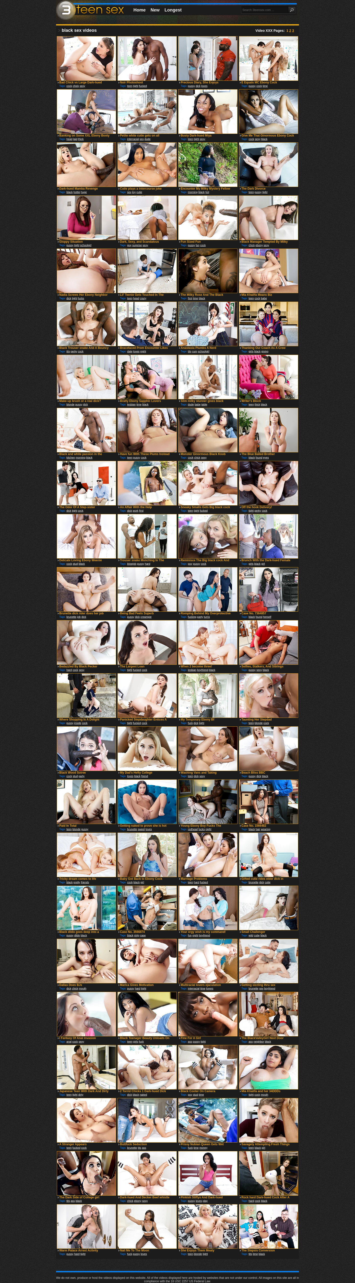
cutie (139, 192)
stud (75, 563)
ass (190, 1041)
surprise (137, 245)
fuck (190, 723)
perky (74, 351)
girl (263, 563)
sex (142, 138)
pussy (191, 85)
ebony (259, 245)
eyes (266, 457)
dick (198, 85)
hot (207, 192)
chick (76, 85)
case (143, 935)
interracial (133, 138)
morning (193, 192)
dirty (80, 1094)
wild (250, 935)
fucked (143, 85)
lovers (209, 988)
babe (264, 298)
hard (147, 563)
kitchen (70, 457)
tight (135, 85)
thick (81, 138)
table (204, 404)
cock (69, 85)
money (203, 1147)
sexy (82, 85)
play (205, 1200)
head (69, 138)
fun (197, 245)
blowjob (131, 563)
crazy (143, 298)
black (264, 138)
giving (264, 351)
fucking (192, 616)
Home (139, 10)
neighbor (259, 1041)
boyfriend (202, 669)
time (265, 85)
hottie (76, 192)
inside (77, 723)
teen (129, 85)
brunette (71, 616)
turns (207, 616)
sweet (141, 829)
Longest (173, 10)
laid (75, 138)
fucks (81, 298)
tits (68, 351)
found (259, 457)
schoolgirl (85, 245)
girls (250, 351)
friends (85, 882)
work (135, 510)
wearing (266, 829)
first (190, 298)
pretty (76, 882)
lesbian (131, 404)
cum (194, 351)
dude (147, 138)
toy (134, 192)
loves (204, 85)
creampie (146, 616)
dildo (77, 935)
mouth (82, 988)
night (143, 351)
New (155, 10)
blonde (70, 404)
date (129, 351)
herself (267, 616)
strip (136, 935)
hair (258, 829)
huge (84, 192)
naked (143, 1094)
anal (68, 1041)
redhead (193, 829)
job (79, 616)
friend (144, 776)
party (200, 616)
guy (129, 245)
